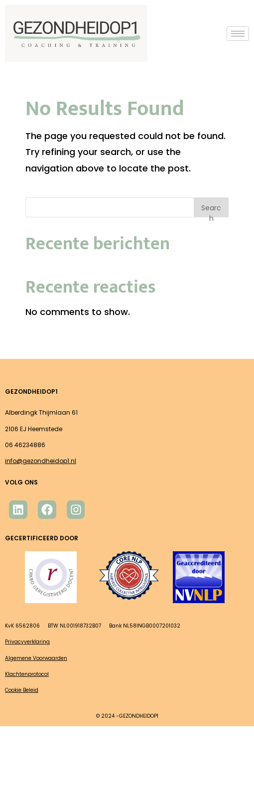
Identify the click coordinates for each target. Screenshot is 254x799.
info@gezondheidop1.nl (40, 461)
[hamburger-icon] (238, 33)
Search (211, 210)
